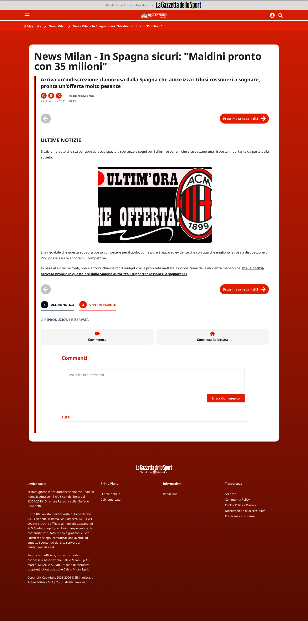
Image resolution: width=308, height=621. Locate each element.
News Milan (57, 26)
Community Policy (237, 499)
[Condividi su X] (59, 96)
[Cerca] (281, 15)
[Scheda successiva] (244, 119)
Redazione (170, 494)
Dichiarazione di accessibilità (245, 511)
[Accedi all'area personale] (272, 15)
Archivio (230, 494)
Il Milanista (32, 26)
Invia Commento (226, 398)
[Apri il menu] (27, 15)
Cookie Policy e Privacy (240, 505)
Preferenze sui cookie (240, 516)
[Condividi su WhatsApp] (44, 96)
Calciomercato (110, 499)
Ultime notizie (110, 494)
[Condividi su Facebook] (51, 96)
